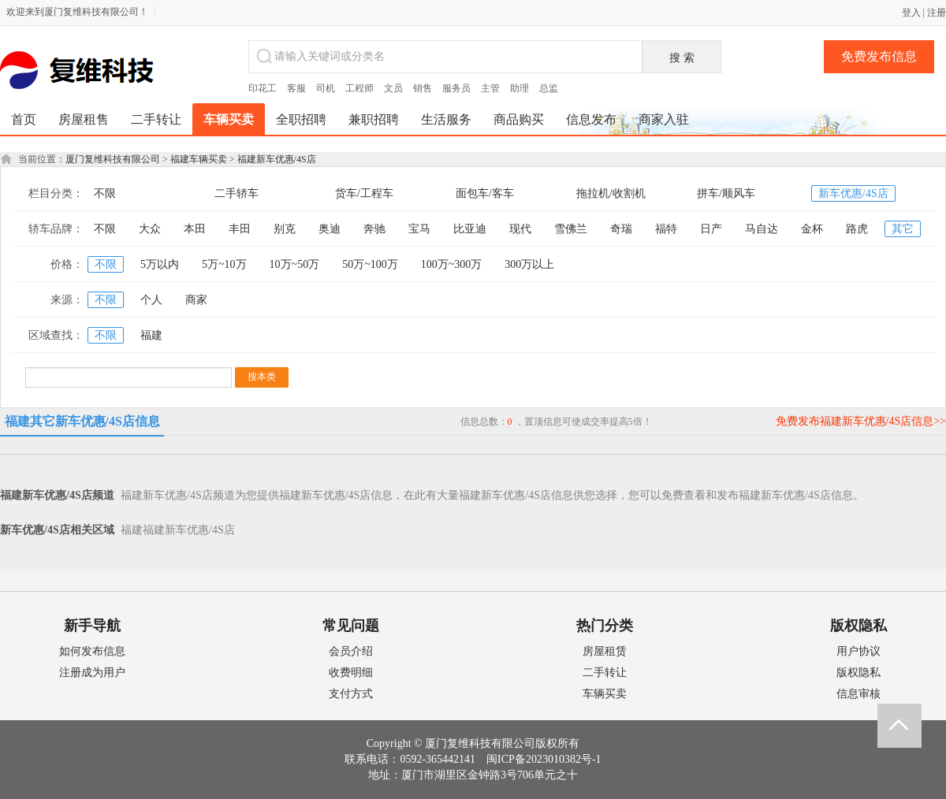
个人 (151, 300)
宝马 (419, 229)
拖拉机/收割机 (611, 193)
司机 (325, 88)
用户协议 (858, 651)
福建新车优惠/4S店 (276, 159)
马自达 (761, 229)
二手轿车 (236, 193)
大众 (150, 229)
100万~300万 (451, 264)
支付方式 (351, 694)
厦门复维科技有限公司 (112, 159)
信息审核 (858, 694)
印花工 (262, 88)
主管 (490, 88)
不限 (105, 193)
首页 (23, 119)
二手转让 (605, 672)
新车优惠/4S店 (853, 193)
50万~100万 (370, 264)
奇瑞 (621, 229)
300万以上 (529, 264)
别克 (285, 229)
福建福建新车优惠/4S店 (178, 530)
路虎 (857, 229)
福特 (666, 229)
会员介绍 (351, 651)
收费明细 (351, 672)
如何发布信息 (92, 651)
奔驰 (374, 229)
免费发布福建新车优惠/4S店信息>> (861, 421)
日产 (711, 229)
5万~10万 (224, 264)
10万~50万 (295, 264)
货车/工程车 (364, 193)
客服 (296, 88)
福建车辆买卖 (198, 159)
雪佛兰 (570, 229)
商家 (196, 300)
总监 (548, 88)
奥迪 (329, 229)
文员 (393, 88)
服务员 (456, 88)
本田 (195, 229)
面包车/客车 (485, 193)
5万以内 (159, 264)
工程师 (359, 88)
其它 (903, 229)
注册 (936, 12)
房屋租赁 (605, 651)
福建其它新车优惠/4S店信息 (82, 421)
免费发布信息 (879, 56)
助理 (519, 88)
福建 (151, 335)
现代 (520, 229)
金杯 (812, 229)
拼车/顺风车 (726, 193)
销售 (422, 88)
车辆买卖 (605, 694)
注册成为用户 (92, 672)
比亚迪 (469, 229)
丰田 (240, 229)
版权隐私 (858, 672)
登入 (911, 12)
